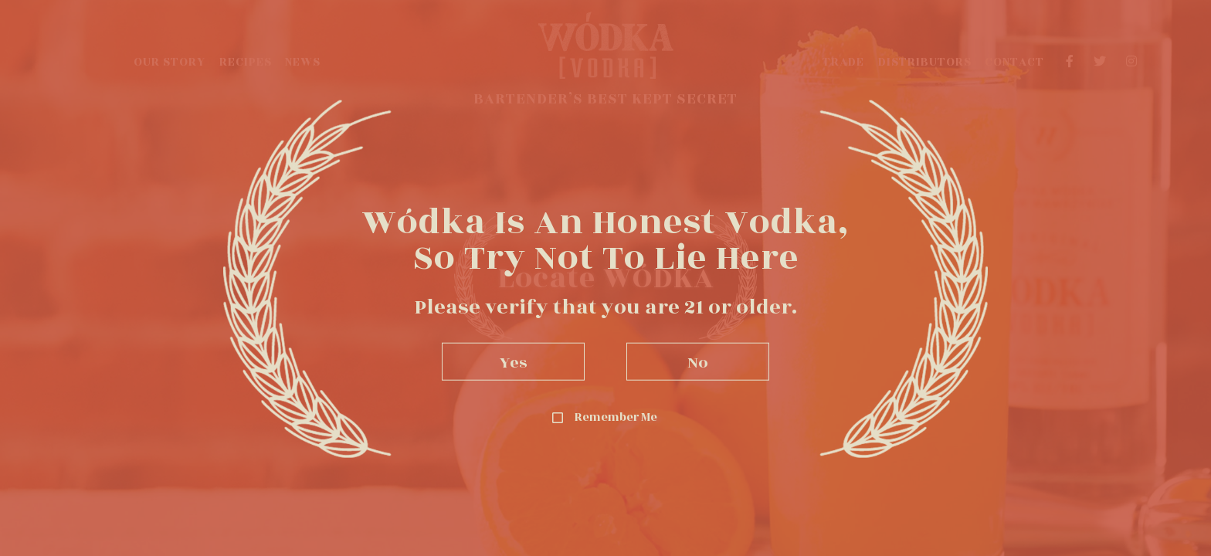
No (697, 361)
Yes (513, 361)
